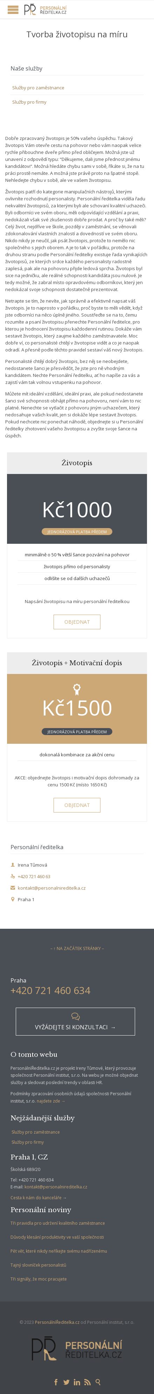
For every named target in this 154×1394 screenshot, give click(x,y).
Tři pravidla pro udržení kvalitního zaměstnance (57, 1223)
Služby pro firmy (29, 102)
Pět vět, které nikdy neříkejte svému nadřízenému (58, 1251)
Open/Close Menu (13, 9)
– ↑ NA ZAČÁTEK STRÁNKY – (77, 948)
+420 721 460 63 (30, 876)
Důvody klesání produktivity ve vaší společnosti (57, 1237)
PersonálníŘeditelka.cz (57, 1322)
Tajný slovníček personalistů (38, 1265)
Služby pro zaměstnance (38, 87)
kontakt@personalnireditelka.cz (48, 888)
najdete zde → (51, 1101)
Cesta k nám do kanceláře (36, 1198)
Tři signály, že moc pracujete (38, 1279)
